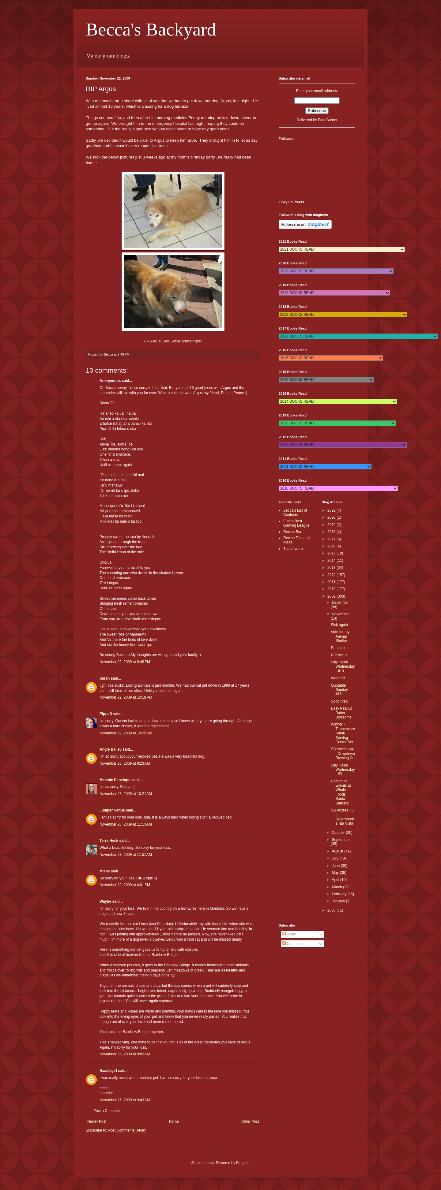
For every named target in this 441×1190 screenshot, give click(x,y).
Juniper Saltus (112, 810)
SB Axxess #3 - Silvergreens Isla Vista (342, 817)
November (340, 614)
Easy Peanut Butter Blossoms (341, 712)
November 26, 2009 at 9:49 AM (125, 1100)
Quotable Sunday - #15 (340, 689)
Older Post (250, 1121)
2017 (332, 539)
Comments (293, 944)
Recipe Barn (293, 532)
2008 (332, 910)
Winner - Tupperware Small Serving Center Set (343, 733)
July (335, 858)
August (338, 851)
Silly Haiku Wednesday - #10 (343, 666)
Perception (339, 648)
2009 (332, 596)
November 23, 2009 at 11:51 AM (126, 854)
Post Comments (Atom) (127, 1130)
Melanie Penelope (115, 780)
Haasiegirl (108, 1071)
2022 (332, 510)
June (336, 866)
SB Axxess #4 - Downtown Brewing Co (343, 753)
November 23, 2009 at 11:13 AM (126, 824)
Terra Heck (109, 840)
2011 (332, 582)
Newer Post (96, 1121)
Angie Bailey (111, 749)
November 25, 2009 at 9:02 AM (125, 1054)
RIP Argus (339, 655)
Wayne (105, 901)
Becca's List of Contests (295, 512)
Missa (105, 871)
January (339, 901)
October (339, 832)
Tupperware (293, 549)
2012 (332, 575)
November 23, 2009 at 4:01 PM (125, 885)
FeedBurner (327, 120)
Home (174, 1121)
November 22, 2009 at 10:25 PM (126, 733)
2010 (332, 589)
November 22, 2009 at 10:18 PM (126, 697)
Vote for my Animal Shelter (340, 636)
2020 (332, 517)
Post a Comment (107, 1111)
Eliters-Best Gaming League (296, 523)
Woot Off (338, 678)
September (341, 839)
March (337, 887)
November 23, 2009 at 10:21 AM (126, 794)
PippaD (106, 714)
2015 (332, 553)
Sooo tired (339, 701)
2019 (332, 525)
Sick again (339, 625)
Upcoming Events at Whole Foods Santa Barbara (341, 792)
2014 (332, 560)
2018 (332, 532)
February (339, 894)
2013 (332, 567)
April (336, 880)
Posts (289, 934)
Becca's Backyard (151, 29)
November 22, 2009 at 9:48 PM (125, 662)
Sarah (105, 678)
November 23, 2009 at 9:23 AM (125, 763)
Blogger (242, 1163)
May (336, 873)
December (340, 602)
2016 (332, 546)
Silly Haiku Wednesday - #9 (343, 769)
